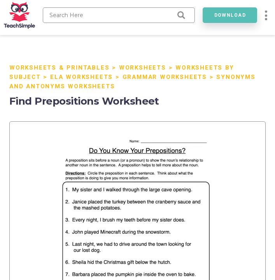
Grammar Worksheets (165, 77)
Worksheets (142, 67)
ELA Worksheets (81, 77)
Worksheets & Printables (59, 67)
